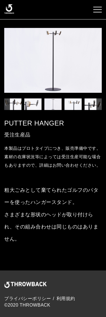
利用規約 (66, 298)
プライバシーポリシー (27, 298)
